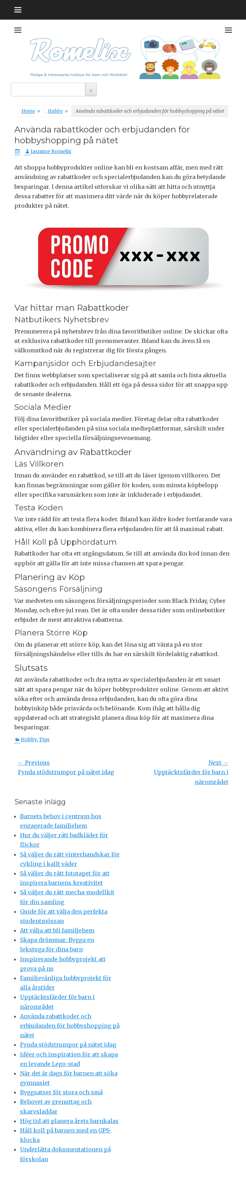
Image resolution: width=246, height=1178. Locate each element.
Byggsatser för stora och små (61, 1092)
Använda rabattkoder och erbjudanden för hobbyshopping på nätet (70, 1026)
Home (30, 111)
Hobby (58, 111)
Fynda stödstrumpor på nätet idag (68, 1044)
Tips (44, 739)
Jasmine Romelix (51, 151)
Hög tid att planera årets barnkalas (69, 1120)
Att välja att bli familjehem (57, 930)
